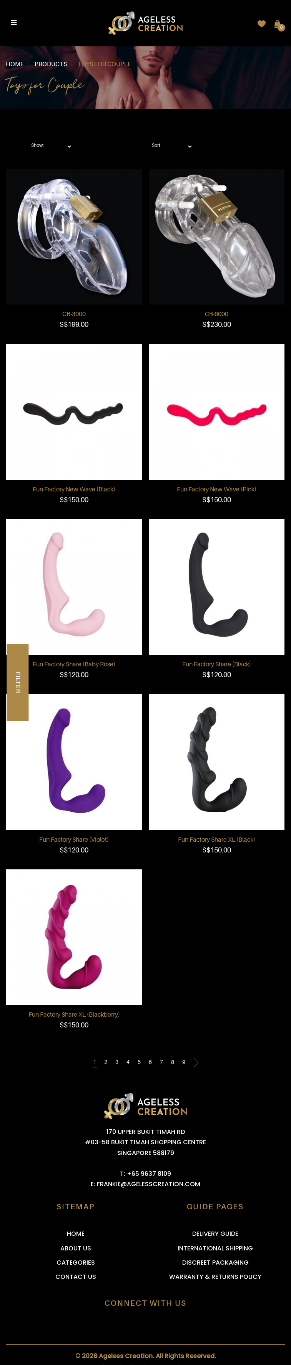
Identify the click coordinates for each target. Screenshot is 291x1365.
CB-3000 (74, 314)
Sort (156, 145)
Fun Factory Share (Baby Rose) (74, 664)
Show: (37, 145)
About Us (75, 1248)
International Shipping (215, 1248)
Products (51, 64)
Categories (76, 1262)
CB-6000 (216, 314)
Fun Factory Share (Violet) (74, 839)
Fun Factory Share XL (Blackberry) (74, 1014)
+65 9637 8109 (149, 1173)
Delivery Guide (215, 1233)
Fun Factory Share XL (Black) (216, 839)
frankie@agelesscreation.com (148, 1184)
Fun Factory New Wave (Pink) (216, 489)
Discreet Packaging (215, 1262)
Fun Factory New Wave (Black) (74, 489)
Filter (17, 682)
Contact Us (75, 1276)
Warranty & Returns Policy (215, 1276)
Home (15, 64)
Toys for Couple (104, 64)
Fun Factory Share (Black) (216, 664)
